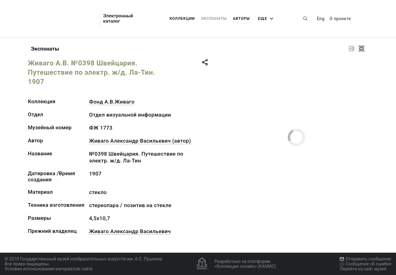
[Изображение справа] (351, 48)
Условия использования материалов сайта (49, 268)
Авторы (241, 18)
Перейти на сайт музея (363, 268)
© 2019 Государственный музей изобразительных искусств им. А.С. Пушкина (83, 258)
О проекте (340, 18)
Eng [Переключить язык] (321, 18)
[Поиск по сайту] (305, 19)
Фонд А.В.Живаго (112, 102)
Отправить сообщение (365, 258)
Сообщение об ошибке (365, 263)
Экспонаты (214, 18)
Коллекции (182, 18)
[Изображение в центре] (361, 48)
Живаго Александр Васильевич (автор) (140, 141)
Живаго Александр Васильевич (130, 231)
